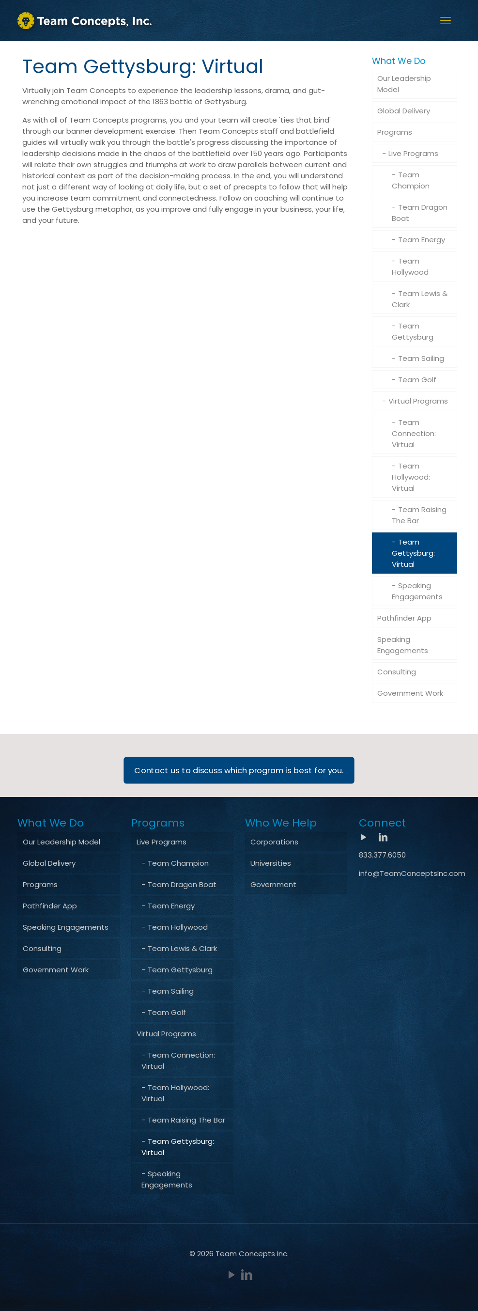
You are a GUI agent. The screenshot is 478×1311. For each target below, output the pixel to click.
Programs (394, 132)
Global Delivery (403, 111)
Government (273, 884)
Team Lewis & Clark (419, 299)
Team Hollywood (410, 266)
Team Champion (411, 180)
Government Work (410, 693)
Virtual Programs (418, 401)
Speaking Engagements (417, 591)
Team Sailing (421, 358)
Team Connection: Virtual (414, 433)
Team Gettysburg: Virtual (413, 553)
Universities (270, 863)
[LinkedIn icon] (247, 1274)
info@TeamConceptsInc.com (412, 873)
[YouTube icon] (232, 1274)
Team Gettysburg (412, 331)
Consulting (396, 672)
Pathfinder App (404, 618)
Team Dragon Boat (419, 212)
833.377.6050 (382, 855)
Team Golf (417, 380)
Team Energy (421, 239)
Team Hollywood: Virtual (411, 477)
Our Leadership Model (404, 83)
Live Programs (413, 153)
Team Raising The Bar (419, 515)
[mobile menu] (445, 21)
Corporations (274, 842)
